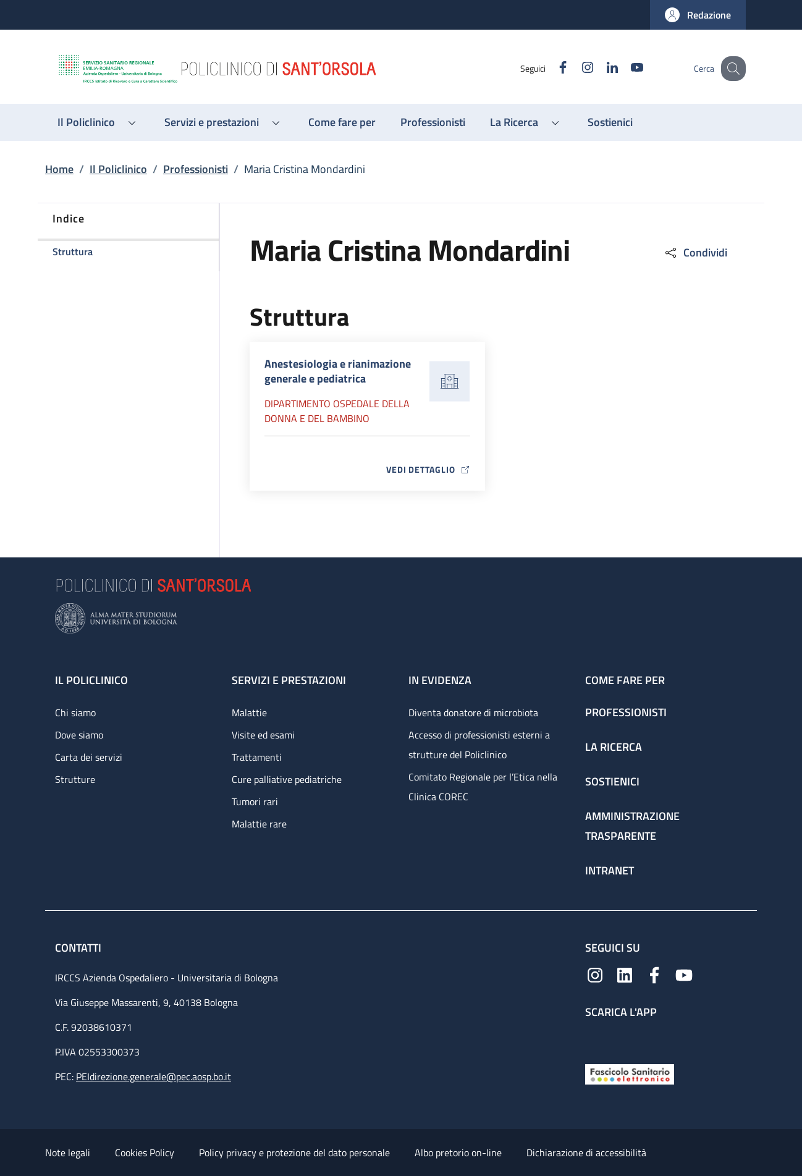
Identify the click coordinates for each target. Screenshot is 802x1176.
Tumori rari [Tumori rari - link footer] (255, 801)
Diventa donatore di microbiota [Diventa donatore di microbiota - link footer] (473, 712)
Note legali (67, 1152)
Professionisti (195, 169)
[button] (698, 15)
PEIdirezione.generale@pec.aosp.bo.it (153, 1076)
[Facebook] (550, 68)
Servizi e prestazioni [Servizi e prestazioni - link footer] (289, 680)
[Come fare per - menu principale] (342, 122)
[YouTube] (624, 68)
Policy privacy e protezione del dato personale (294, 1152)
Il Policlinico (118, 169)
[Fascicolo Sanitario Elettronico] (629, 1073)
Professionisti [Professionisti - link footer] (626, 712)
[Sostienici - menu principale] (610, 122)
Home (59, 169)
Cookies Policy (144, 1152)
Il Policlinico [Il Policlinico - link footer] (91, 680)
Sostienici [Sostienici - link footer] (612, 781)
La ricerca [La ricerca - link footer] (613, 746)
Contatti (79, 947)
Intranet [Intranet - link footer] (609, 870)
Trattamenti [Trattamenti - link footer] (257, 757)
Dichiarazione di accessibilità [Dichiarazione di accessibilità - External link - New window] (586, 1152)
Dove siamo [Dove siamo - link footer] (79, 734)
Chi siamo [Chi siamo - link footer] (75, 712)
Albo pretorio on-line (458, 1152)
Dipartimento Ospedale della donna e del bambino (337, 411)
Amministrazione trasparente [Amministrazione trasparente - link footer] (632, 826)
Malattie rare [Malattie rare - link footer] (259, 823)
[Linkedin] (599, 68)
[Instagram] (574, 68)
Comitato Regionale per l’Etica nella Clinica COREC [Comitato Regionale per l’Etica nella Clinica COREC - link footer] (482, 786)
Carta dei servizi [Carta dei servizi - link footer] (88, 757)
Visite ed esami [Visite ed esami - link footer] (263, 734)
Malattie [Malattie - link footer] (249, 712)
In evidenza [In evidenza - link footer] (439, 680)
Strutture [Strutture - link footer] (75, 779)
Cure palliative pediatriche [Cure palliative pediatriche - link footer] (287, 779)
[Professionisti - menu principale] (433, 122)
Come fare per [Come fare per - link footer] (625, 680)
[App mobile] (595, 1038)
